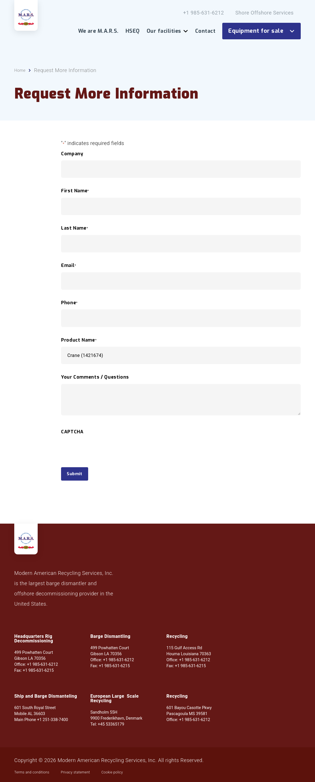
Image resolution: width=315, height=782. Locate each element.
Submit (79, 478)
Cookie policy (147, 771)
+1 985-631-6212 (203, 12)
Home (21, 72)
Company (72, 156)
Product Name (79, 342)
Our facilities (167, 31)
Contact (205, 31)
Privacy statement (98, 771)
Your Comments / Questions (95, 380)
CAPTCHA (72, 434)
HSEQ (133, 31)
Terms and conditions (40, 771)
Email (68, 268)
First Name (75, 193)
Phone (69, 305)
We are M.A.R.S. (98, 31)
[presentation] (104, 462)
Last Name (74, 231)
